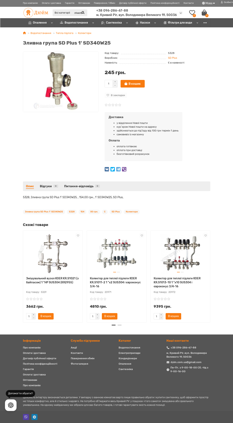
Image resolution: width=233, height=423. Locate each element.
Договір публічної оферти (132, 3)
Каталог (125, 340)
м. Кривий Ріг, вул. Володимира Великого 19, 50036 (136, 15)
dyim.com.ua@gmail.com (186, 362)
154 (82, 211)
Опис (30, 186)
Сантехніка (111, 22)
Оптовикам (84, 3)
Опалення (37, 22)
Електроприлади (129, 352)
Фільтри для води (178, 22)
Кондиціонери (128, 358)
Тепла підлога (64, 33)
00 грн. (94, 211)
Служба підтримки (85, 340)
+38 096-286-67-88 (112, 10)
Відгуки (49, 186)
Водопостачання (74, 22)
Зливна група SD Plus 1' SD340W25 (44, 211)
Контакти (189, 3)
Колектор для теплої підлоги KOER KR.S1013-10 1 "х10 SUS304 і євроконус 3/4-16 (177, 282)
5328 (72, 211)
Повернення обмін (82, 358)
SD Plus (172, 57)
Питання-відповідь (82, 186)
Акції (74, 347)
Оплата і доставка (51, 3)
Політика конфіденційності (165, 3)
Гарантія (69, 3)
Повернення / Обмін (104, 3)
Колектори (84, 33)
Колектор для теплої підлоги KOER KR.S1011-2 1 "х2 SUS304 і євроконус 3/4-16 (115, 282)
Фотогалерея (79, 363)
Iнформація (32, 340)
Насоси (142, 22)
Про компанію (30, 3)
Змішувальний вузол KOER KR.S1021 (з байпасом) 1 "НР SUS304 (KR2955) (52, 280)
